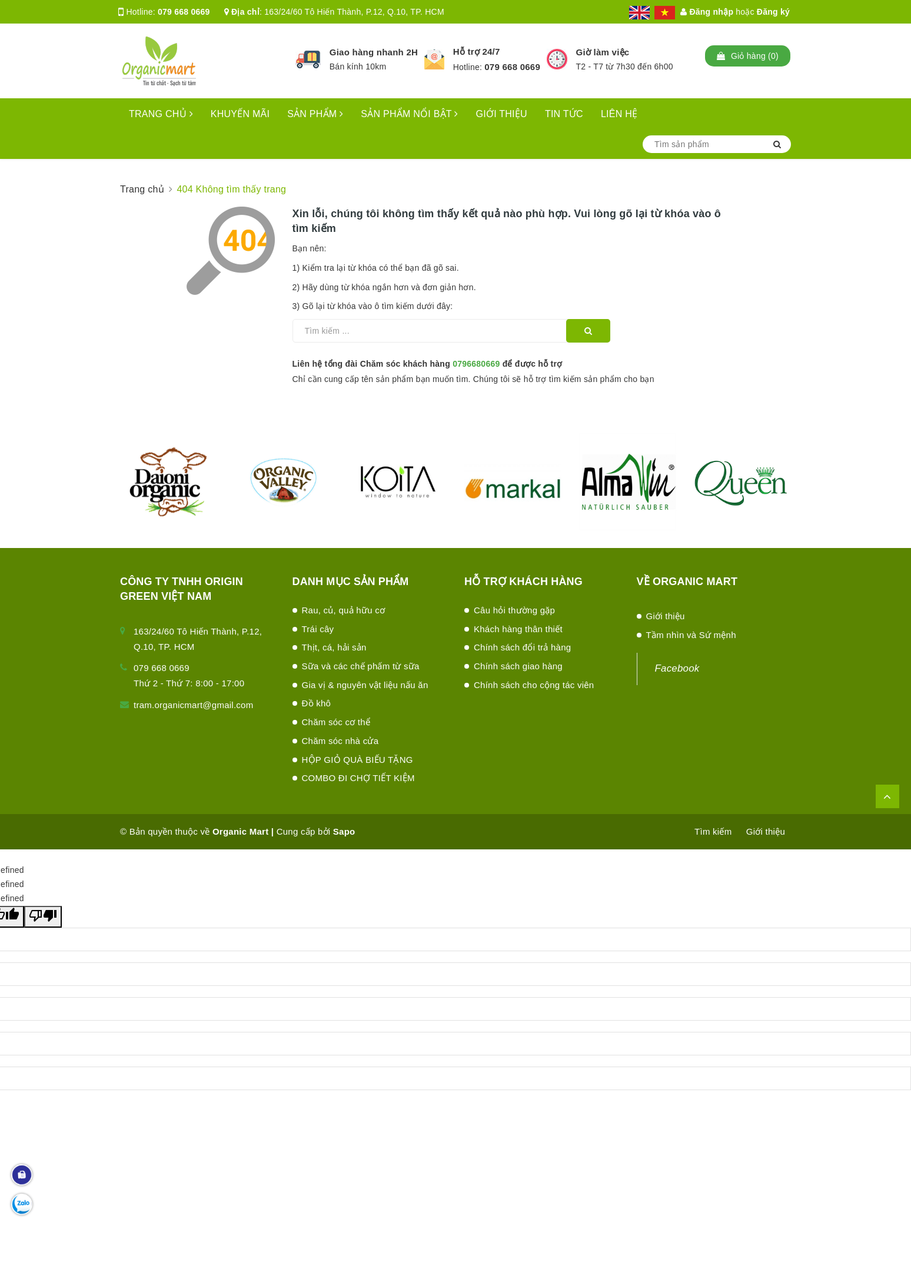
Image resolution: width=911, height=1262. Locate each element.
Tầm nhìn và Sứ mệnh (691, 635)
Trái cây (318, 629)
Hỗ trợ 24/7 (476, 52)
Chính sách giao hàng (518, 666)
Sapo (344, 831)
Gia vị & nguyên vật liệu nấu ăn (365, 685)
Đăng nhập (706, 11)
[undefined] (43, 917)
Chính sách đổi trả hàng (522, 647)
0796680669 (476, 363)
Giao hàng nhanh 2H (374, 52)
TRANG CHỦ (161, 114)
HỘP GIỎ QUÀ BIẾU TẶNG (357, 760)
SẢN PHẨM (315, 114)
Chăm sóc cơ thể (336, 722)
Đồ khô (316, 703)
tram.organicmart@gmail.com (193, 705)
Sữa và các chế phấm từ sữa (361, 666)
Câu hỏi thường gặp (514, 610)
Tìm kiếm (713, 831)
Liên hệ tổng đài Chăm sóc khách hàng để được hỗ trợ (427, 363)
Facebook (677, 668)
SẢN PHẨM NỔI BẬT (409, 114)
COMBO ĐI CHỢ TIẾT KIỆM (358, 778)
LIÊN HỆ (619, 114)
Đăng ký (773, 11)
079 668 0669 (184, 11)
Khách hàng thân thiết (518, 629)
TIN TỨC (564, 114)
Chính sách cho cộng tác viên (534, 685)
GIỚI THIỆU (501, 114)
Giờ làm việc (603, 52)
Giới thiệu (665, 616)
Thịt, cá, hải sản (334, 647)
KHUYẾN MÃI (240, 114)
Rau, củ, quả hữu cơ (343, 610)
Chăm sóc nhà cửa (340, 741)
